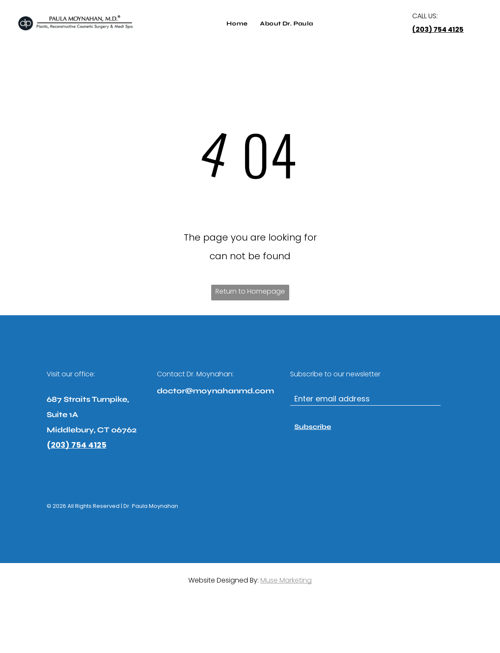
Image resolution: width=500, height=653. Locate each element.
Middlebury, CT (78, 429)
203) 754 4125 (78, 445)
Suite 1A (62, 414)
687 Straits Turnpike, (88, 399)
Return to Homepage (250, 291)
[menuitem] (237, 24)
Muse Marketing (286, 580)
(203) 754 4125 (438, 29)
